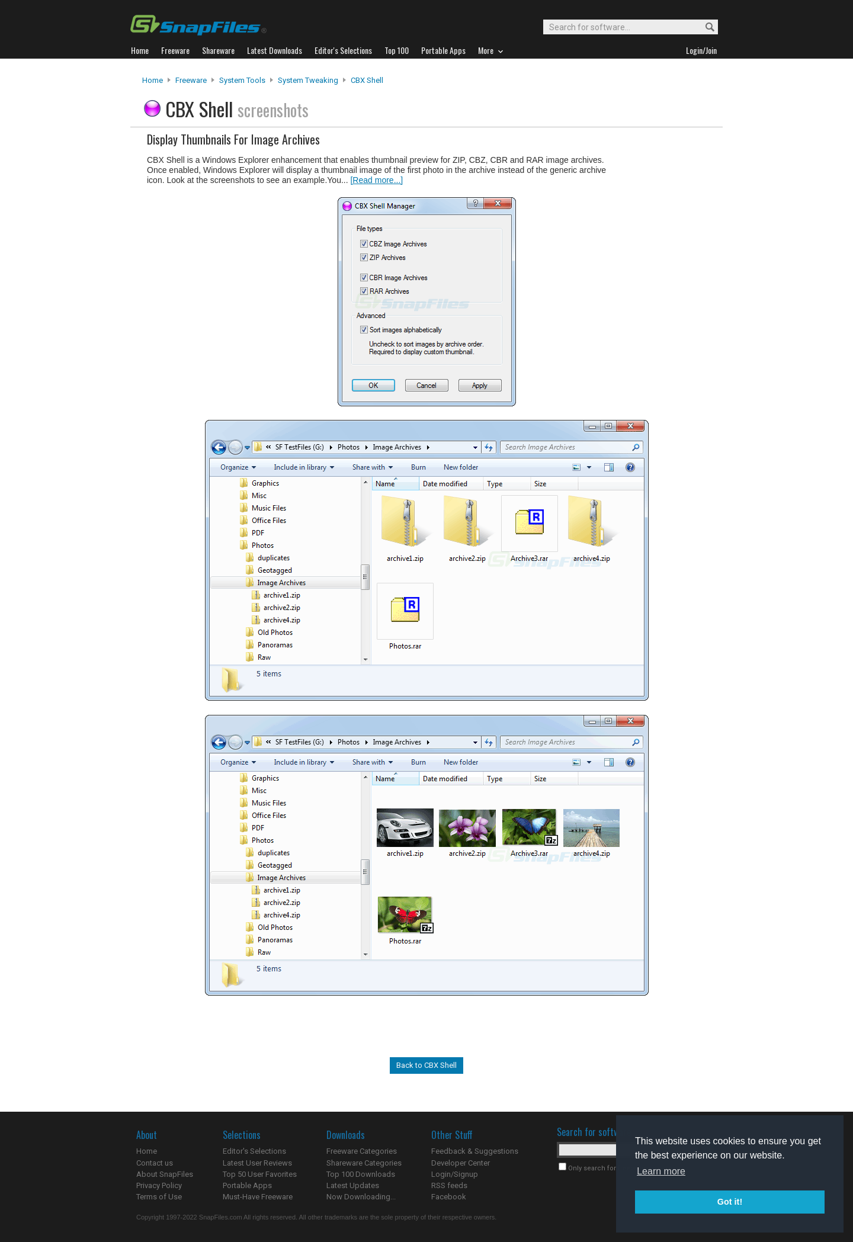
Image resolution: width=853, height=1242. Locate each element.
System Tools (242, 80)
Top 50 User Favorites (260, 1174)
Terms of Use (159, 1196)
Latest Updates (352, 1185)
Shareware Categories (364, 1162)
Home (152, 80)
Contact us (154, 1162)
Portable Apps (247, 1185)
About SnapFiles (164, 1174)
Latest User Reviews (257, 1162)
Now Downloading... (361, 1196)
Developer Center (460, 1162)
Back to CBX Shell (426, 1065)
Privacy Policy (159, 1185)
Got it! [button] (729, 1201)
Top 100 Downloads (360, 1174)
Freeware (191, 80)
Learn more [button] (661, 1171)
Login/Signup (454, 1174)
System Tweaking (308, 80)
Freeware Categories (361, 1151)
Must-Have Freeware (258, 1196)
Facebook (448, 1196)
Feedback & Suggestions (474, 1151)
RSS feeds (449, 1185)
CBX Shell (367, 80)
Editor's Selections (254, 1151)
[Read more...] (376, 180)
